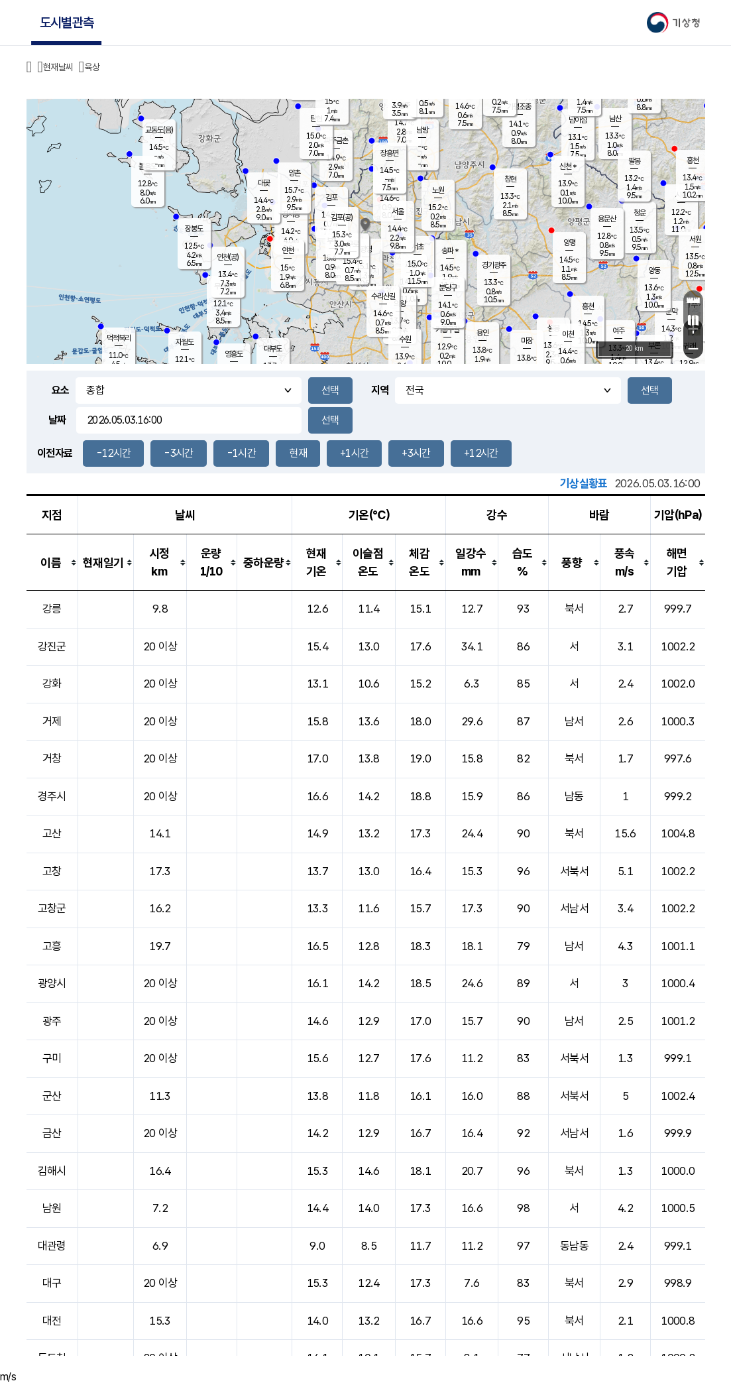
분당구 (448, 287)
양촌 (294, 173)
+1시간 (354, 453)
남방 (422, 130)
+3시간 (416, 453)
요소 (61, 390)
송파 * (449, 250)
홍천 (693, 160)
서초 (417, 246)
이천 (568, 334)
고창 (52, 871)
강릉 (52, 608)
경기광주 (494, 265)
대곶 (264, 183)
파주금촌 (336, 140)
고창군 (52, 908)
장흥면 (389, 153)
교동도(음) (159, 130)
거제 (52, 721)
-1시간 (241, 453)
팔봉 (634, 161)
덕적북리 (119, 338)
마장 (527, 340)
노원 (438, 190)
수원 (405, 339)
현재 (298, 453)
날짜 (57, 420)
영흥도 (234, 354)
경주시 (52, 796)
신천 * (567, 166)
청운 (640, 212)
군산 (52, 1096)
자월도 (185, 342)
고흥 (52, 946)
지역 (380, 390)
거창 (52, 758)
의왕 (400, 303)
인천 (288, 250)
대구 (52, 1283)
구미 (52, 1058)
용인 (482, 332)
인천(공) (228, 257)
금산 (52, 1133)
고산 (52, 833)
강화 (52, 683)
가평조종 (519, 106)
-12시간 (113, 453)
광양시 (52, 983)
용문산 (607, 218)
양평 (569, 242)
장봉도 (194, 228)
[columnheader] (52, 562)
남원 (52, 1208)
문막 (671, 311)
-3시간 (178, 453)
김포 (331, 197)
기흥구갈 (447, 329)
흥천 (588, 306)
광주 (52, 1021)
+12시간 (481, 453)
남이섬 (578, 120)
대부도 (273, 348)
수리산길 (383, 296)
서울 (398, 211)
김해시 (52, 1170)
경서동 (291, 214)
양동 (654, 270)
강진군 (52, 646)
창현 (510, 179)
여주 (618, 330)
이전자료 (54, 453)
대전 (52, 1320)
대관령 (52, 1245)
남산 (615, 118)
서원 (695, 239)
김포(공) (342, 217)
